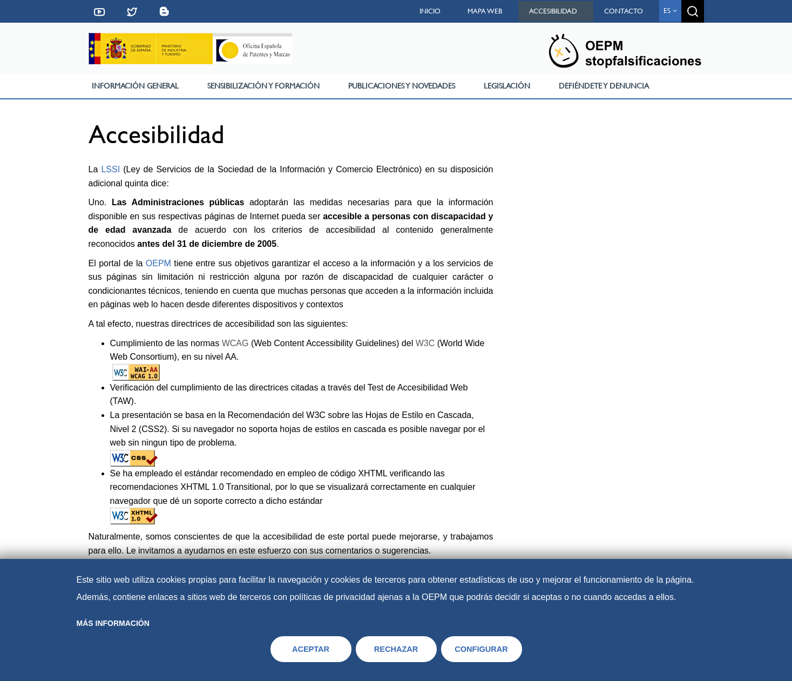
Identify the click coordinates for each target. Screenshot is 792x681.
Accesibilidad (553, 11)
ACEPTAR (310, 649)
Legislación (507, 86)
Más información (113, 623)
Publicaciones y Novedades (401, 86)
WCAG (235, 343)
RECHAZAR (396, 649)
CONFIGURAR (481, 649)
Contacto (623, 11)
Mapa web (485, 11)
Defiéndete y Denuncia (604, 86)
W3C (425, 343)
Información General (135, 86)
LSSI (110, 169)
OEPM (158, 263)
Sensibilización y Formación (263, 86)
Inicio (430, 11)
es (670, 10)
